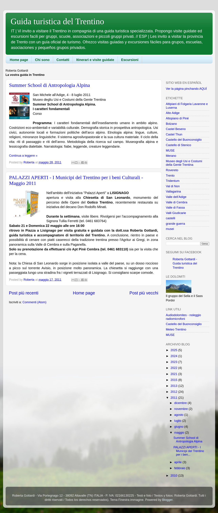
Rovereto (172, 170)
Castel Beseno (176, 129)
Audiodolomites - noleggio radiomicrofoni (183, 316)
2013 (174, 386)
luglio (178, 420)
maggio (179, 432)
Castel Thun (174, 134)
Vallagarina (173, 191)
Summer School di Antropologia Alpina (49, 85)
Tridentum (172, 181)
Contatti (62, 60)
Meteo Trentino (176, 329)
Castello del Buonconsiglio (184, 139)
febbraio (180, 468)
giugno (179, 426)
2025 (174, 350)
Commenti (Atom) (34, 302)
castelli (170, 218)
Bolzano (171, 123)
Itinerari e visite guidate (95, 60)
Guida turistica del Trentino (57, 21)
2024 (174, 356)
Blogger (167, 499)
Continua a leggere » (23, 155)
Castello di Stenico (178, 145)
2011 (174, 397)
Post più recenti (24, 293)
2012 (174, 391)
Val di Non (173, 186)
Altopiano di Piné (177, 118)
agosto (179, 414)
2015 (174, 380)
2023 (174, 362)
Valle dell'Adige (176, 197)
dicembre (181, 403)
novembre (181, 409)
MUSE (170, 150)
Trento (170, 175)
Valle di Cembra (176, 202)
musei (170, 229)
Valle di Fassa (175, 207)
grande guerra (175, 223)
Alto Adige (173, 113)
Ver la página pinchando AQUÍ (186, 88)
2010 (174, 475)
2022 (174, 368)
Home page (19, 60)
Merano (171, 155)
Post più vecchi (143, 293)
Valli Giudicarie (176, 213)
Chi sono (42, 60)
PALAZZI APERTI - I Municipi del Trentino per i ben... (188, 451)
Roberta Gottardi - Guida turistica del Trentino (185, 263)
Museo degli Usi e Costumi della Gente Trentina (184, 163)
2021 (174, 374)
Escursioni (129, 60)
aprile (178, 462)
